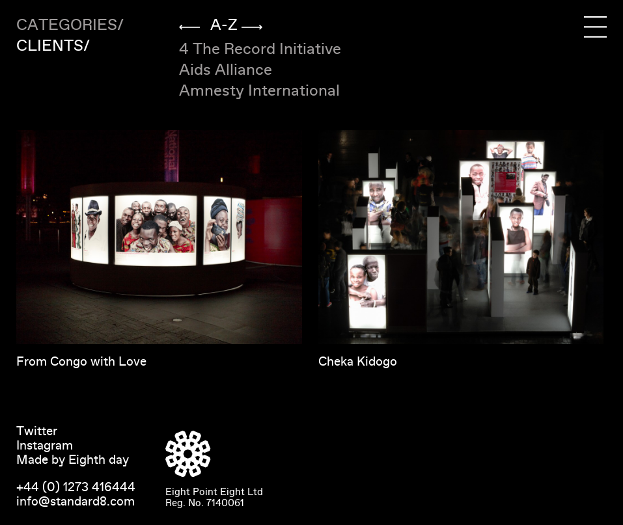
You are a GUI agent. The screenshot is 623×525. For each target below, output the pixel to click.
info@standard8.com (75, 501)
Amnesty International (259, 91)
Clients (49, 46)
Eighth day (98, 459)
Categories (66, 25)
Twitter (36, 431)
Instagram (44, 445)
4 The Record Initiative (260, 49)
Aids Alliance (225, 70)
